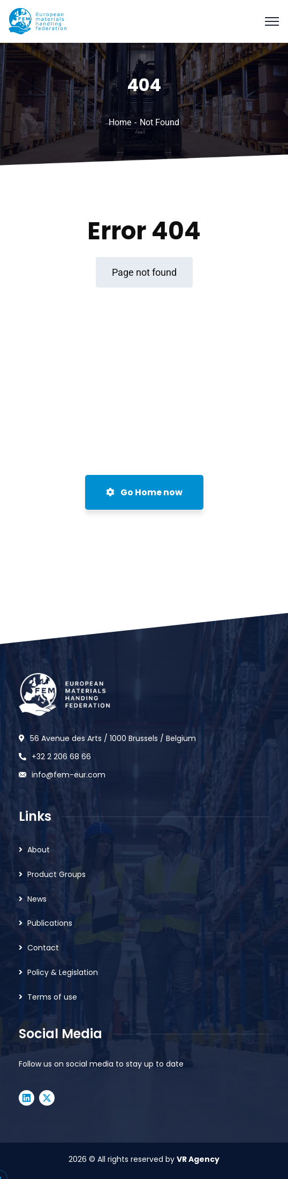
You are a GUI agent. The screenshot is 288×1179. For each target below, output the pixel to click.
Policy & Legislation (62, 972)
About (38, 849)
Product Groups (56, 874)
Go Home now (144, 492)
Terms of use (52, 997)
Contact (43, 947)
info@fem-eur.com (68, 774)
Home (120, 122)
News (37, 899)
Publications (49, 923)
